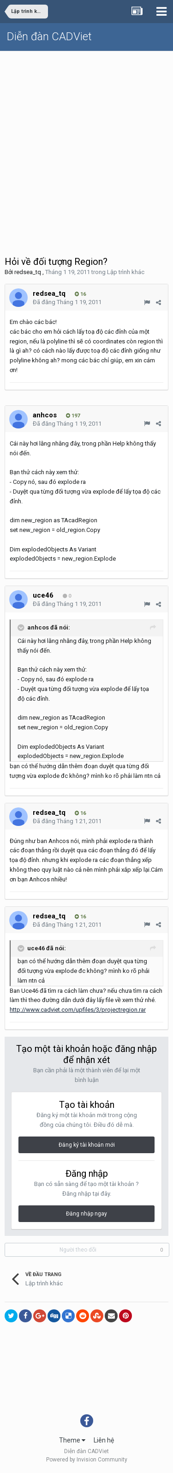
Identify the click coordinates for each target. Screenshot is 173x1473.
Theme (72, 1440)
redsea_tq (27, 272)
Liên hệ (104, 1440)
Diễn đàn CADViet (49, 36)
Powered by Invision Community (86, 1459)
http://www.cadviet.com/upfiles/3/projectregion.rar (78, 1009)
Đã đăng (67, 302)
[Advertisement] (86, 142)
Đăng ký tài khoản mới (87, 1145)
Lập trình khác (125, 272)
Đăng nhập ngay (86, 1213)
